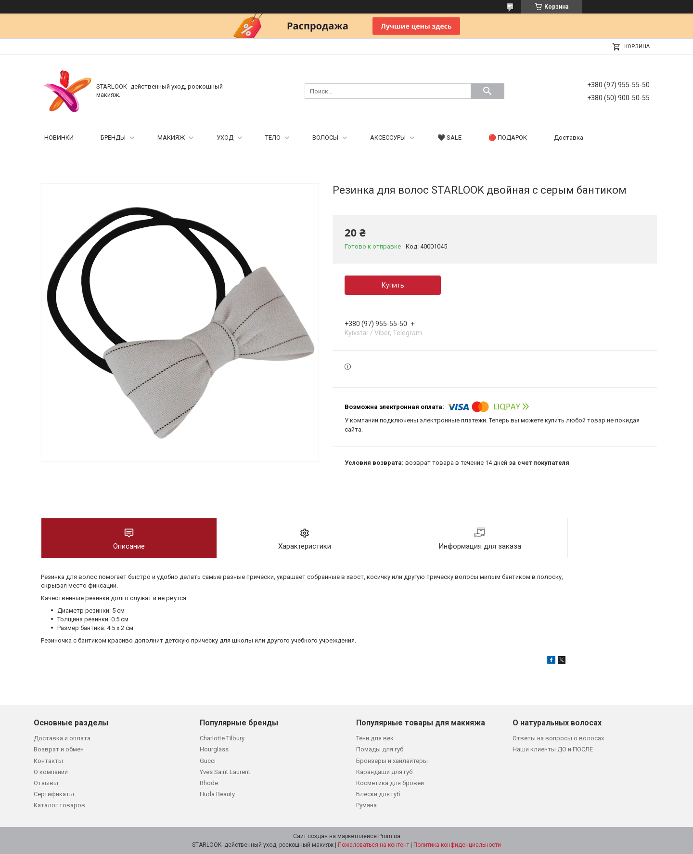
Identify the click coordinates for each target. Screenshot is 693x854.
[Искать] (487, 91)
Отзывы (46, 783)
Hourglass (214, 749)
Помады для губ (379, 749)
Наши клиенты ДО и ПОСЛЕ (553, 749)
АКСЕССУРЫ (388, 137)
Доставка (568, 137)
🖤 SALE (449, 137)
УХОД (225, 137)
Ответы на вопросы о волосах (558, 738)
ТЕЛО (273, 137)
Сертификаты (54, 794)
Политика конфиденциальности (457, 844)
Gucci (208, 760)
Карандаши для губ (384, 771)
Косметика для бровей (390, 783)
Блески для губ (378, 794)
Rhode (209, 783)
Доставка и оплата (62, 738)
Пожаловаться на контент (373, 844)
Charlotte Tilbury (222, 738)
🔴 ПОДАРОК (507, 137)
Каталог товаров (59, 805)
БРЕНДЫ (113, 137)
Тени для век (375, 738)
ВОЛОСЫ (325, 137)
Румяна (366, 805)
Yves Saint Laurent (225, 771)
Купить (393, 285)
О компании (51, 771)
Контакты (48, 760)
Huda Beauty (217, 794)
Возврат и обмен (59, 749)
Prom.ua (389, 836)
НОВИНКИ (59, 137)
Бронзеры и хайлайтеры (392, 760)
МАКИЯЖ (171, 137)
